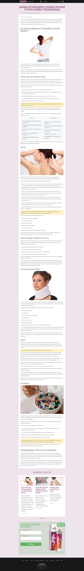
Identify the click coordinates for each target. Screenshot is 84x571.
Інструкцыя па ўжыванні (39, 560)
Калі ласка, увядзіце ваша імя (25, 529)
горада (46, 560)
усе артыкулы (42, 518)
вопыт (31, 560)
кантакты (57, 560)
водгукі (27, 560)
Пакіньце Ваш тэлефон (24, 535)
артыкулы (52, 560)
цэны (62, 560)
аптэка (22, 560)
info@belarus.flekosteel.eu (42, 565)
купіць (30, 544)
